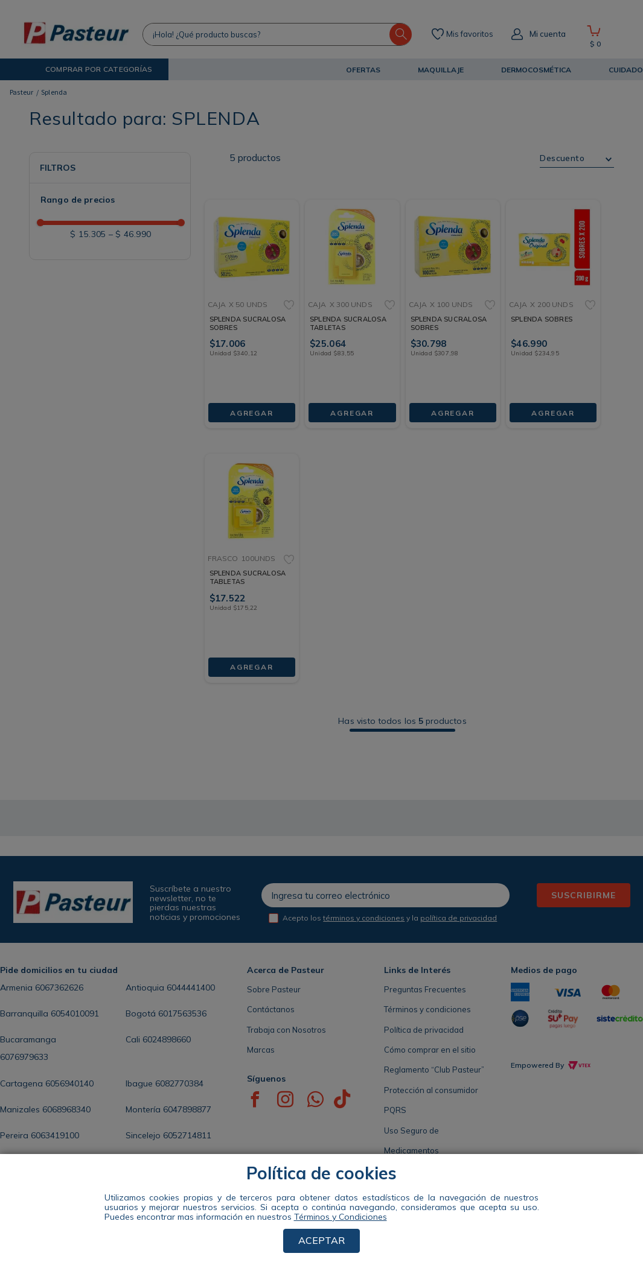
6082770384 (179, 1083)
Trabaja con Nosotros (286, 1030)
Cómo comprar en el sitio (430, 1049)
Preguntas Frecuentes (425, 989)
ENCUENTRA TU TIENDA (62, 1208)
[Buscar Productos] (400, 34)
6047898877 (187, 1109)
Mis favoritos (469, 34)
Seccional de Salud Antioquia (438, 1171)
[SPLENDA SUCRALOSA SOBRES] (252, 304)
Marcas (261, 1049)
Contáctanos (271, 1009)
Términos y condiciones (427, 1009)
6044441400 (191, 987)
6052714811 (187, 1135)
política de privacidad (458, 917)
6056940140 (69, 1083)
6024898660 (166, 1039)
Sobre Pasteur (274, 989)
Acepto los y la (390, 917)
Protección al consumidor (431, 1090)
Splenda (54, 92)
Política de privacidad (424, 1030)
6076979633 (24, 1056)
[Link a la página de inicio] (22, 92)
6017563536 (182, 1013)
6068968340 (66, 1109)
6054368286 (77, 1161)
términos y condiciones (364, 917)
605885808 (192, 1161)
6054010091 (75, 1013)
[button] (89, 69)
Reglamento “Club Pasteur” (434, 1069)
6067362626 (59, 987)
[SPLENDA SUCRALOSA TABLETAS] (352, 304)
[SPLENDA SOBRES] (553, 304)
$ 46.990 (130, 234)
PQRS (395, 1110)
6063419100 (55, 1135)
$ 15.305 (88, 234)
